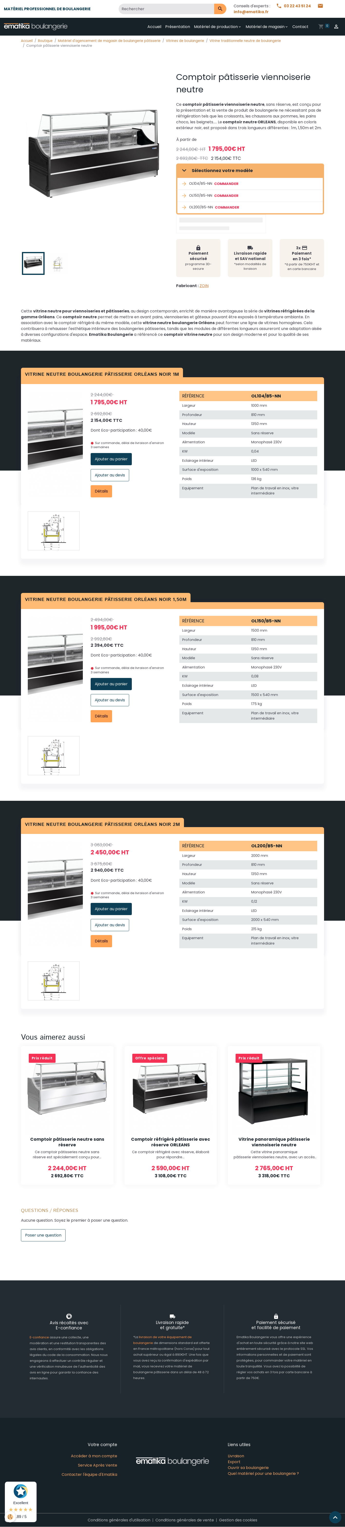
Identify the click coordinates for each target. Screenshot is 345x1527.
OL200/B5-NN (197, 207)
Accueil (154, 26)
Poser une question (43, 1235)
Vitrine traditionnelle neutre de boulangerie (245, 41)
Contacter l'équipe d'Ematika (89, 1474)
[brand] (36, 26)
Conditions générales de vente (184, 1520)
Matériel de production (216, 26)
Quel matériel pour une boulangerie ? (263, 1473)
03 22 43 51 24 (294, 6)
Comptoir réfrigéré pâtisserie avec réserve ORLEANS (170, 1142)
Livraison (236, 1456)
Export (234, 1462)
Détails (101, 491)
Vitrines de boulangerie (185, 41)
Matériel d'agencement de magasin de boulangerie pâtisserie (109, 41)
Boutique (45, 41)
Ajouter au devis (110, 475)
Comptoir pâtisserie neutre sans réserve (67, 1142)
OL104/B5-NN (196, 184)
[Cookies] (10, 1516)
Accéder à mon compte (94, 1456)
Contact (300, 26)
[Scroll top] (335, 1517)
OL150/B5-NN (196, 196)
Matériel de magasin (265, 26)
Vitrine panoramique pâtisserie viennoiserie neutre (274, 1142)
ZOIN (204, 286)
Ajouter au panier (111, 459)
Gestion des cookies (238, 1520)
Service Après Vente (97, 1465)
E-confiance (40, 1337)
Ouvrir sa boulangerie (248, 1467)
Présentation (177, 26)
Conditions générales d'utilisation (119, 1520)
